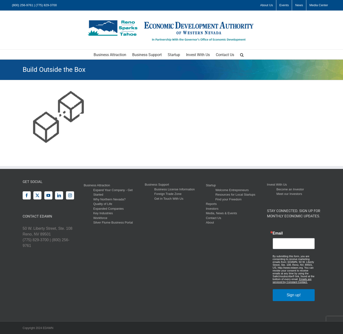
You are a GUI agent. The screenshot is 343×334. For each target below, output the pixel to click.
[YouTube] (48, 195)
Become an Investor (290, 189)
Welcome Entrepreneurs (232, 190)
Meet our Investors (289, 194)
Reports (211, 204)
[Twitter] (37, 195)
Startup (211, 185)
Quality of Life (102, 204)
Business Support (157, 184)
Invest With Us (277, 184)
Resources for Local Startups (235, 194)
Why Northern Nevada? (109, 199)
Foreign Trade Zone (168, 194)
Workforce (100, 218)
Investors (212, 208)
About (210, 222)
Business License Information (174, 189)
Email (278, 233)
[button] (242, 54)
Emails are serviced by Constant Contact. (292, 280)
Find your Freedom (228, 199)
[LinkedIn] (59, 195)
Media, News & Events (221, 213)
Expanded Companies (108, 208)
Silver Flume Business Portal (113, 222)
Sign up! (294, 295)
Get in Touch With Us (168, 198)
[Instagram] (70, 195)
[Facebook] (27, 195)
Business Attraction (97, 185)
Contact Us (213, 218)
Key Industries (103, 213)
